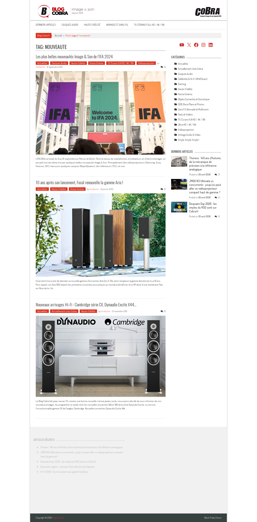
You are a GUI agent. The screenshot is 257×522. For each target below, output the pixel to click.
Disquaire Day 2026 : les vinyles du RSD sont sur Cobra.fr (203, 207)
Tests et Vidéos (185, 114)
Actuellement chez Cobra (64, 311)
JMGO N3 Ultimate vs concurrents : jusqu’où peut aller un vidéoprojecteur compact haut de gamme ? (205, 186)
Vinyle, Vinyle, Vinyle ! (188, 139)
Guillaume (40, 66)
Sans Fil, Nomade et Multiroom (193, 109)
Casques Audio (70, 24)
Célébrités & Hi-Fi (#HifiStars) (192, 79)
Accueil (58, 35)
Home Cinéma (96, 63)
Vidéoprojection (146, 63)
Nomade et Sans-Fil (117, 24)
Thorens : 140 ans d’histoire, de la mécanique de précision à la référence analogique (205, 163)
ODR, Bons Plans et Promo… (192, 104)
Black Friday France (212, 518)
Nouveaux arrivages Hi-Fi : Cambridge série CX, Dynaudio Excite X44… (86, 304)
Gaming (182, 84)
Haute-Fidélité (92, 24)
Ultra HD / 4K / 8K (187, 124)
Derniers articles (46, 24)
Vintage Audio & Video (189, 134)
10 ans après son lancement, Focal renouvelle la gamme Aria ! (79, 182)
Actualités (42, 63)
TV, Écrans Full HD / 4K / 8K (149, 24)
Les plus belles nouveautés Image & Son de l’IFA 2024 (74, 56)
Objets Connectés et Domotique (193, 99)
